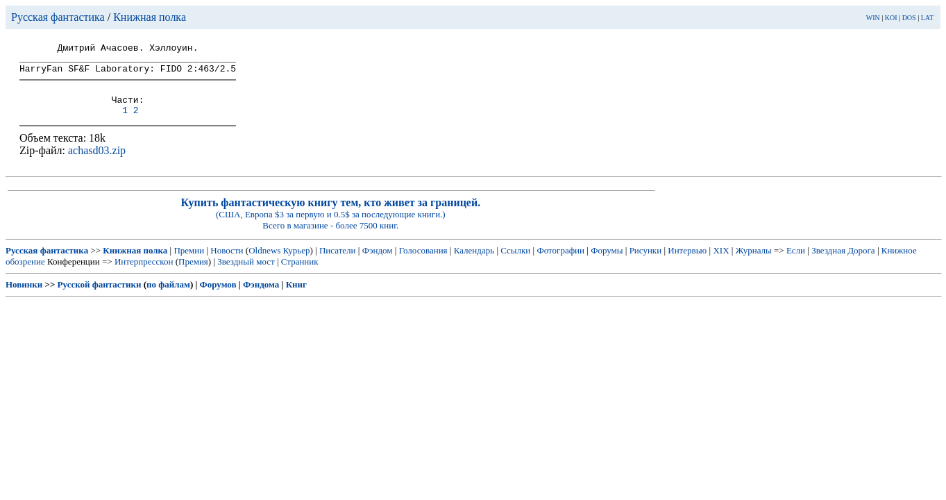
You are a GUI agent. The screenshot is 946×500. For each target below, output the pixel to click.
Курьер (296, 263)
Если (795, 263)
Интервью (687, 263)
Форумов (218, 297)
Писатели (337, 263)
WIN (873, 18)
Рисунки (646, 263)
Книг (296, 297)
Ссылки (515, 263)
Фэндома (261, 297)
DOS (909, 18)
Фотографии (560, 263)
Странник (300, 274)
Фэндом (377, 263)
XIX (721, 263)
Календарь (474, 263)
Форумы (607, 263)
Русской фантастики (100, 297)
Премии (189, 263)
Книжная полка (149, 17)
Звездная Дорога (843, 263)
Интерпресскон (144, 274)
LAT (927, 18)
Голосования (423, 263)
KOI (891, 18)
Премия (193, 274)
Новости (226, 263)
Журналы (754, 263)
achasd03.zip (97, 163)
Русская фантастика (58, 17)
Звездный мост (245, 274)
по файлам (168, 297)
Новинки (24, 297)
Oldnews (264, 263)
